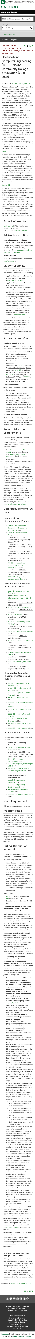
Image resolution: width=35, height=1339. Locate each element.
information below (13, 1003)
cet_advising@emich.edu (23, 250)
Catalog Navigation (11, 40)
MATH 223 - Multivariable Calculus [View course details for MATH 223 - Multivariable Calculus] (20, 631)
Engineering (8, 226)
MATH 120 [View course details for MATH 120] (17, 370)
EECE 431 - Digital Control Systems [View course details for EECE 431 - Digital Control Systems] (20, 794)
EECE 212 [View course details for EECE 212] (27, 377)
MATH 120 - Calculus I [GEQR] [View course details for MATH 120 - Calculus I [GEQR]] (18, 607)
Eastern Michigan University (17, 1306)
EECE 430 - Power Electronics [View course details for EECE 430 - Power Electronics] (19, 723)
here (19, 502)
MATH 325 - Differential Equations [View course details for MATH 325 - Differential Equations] (20, 640)
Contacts (23, 1311)
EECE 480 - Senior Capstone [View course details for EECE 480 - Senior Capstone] (18, 728)
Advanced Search (8, 34)
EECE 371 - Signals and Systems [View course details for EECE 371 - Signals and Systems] (19, 709)
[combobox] (17, 19)
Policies (22, 1318)
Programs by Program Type (21, 84)
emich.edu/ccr (19, 315)
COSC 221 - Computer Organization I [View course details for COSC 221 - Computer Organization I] (16, 760)
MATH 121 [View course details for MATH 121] (9, 375)
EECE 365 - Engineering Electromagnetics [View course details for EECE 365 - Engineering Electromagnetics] (16, 786)
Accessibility (14, 1322)
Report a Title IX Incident (17, 1320)
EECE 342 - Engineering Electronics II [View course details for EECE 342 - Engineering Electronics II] (16, 781)
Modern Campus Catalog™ (22, 1336)
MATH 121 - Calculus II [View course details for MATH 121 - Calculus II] (15, 615)
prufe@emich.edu (20, 230)
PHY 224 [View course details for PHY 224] (20, 366)
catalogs (5, 1334)
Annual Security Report (16, 1325)
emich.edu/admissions (15, 280)
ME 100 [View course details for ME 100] (8, 896)
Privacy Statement (18, 1323)
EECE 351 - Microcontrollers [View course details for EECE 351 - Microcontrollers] (18, 707)
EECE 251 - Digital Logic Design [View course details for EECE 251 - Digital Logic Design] (19, 697)
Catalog (9, 7)
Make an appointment (11, 252)
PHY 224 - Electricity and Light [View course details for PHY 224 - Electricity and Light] (19, 662)
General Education (13, 1227)
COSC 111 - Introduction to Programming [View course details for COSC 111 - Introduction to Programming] (17, 534)
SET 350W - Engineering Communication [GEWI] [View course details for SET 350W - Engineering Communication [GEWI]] (16, 578)
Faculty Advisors (9, 261)
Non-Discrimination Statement (17, 1317)
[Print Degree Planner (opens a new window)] (25, 46)
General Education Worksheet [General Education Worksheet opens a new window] (14, 504)
